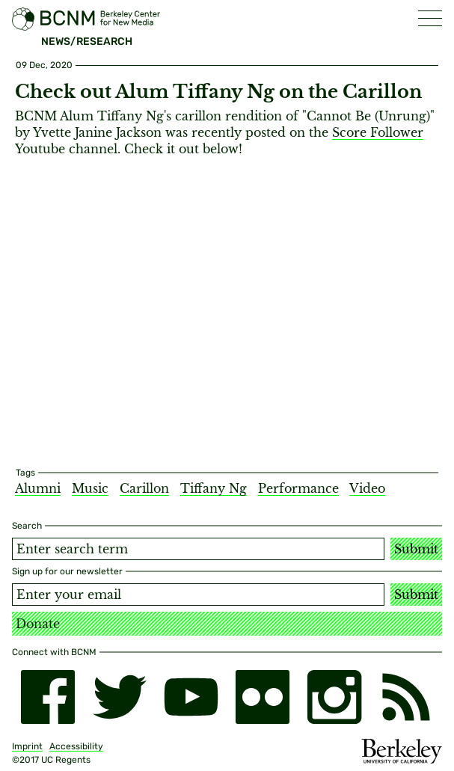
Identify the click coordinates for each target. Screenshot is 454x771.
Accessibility (76, 746)
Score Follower (377, 132)
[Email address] (198, 594)
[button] (430, 18)
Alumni (38, 488)
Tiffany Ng (213, 488)
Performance (298, 488)
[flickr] (262, 697)
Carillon (144, 488)
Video (367, 488)
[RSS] (406, 697)
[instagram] (334, 697)
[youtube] (191, 697)
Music (90, 488)
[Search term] (198, 549)
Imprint (27, 746)
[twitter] (120, 697)
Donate (38, 623)
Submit (416, 548)
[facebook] (48, 697)
